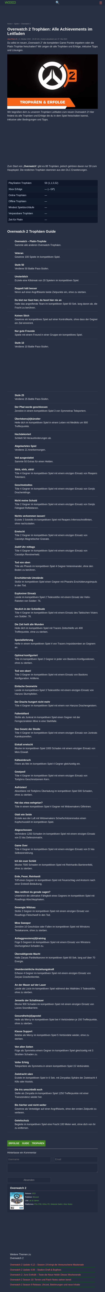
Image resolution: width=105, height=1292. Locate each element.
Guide (25, 1143)
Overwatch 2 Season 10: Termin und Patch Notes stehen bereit (40, 1280)
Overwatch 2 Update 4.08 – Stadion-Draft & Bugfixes (35, 1270)
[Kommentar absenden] (29, 1180)
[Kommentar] (52, 1168)
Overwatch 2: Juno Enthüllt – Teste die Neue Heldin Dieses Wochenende (45, 1275)
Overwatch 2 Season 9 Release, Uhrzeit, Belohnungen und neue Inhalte (45, 1284)
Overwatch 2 (18, 1187)
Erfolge (14, 1143)
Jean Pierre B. (12, 39)
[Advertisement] (52, 14)
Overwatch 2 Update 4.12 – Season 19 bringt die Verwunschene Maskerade (47, 1265)
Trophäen (38, 1143)
